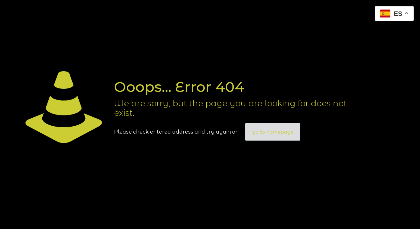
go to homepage (272, 132)
